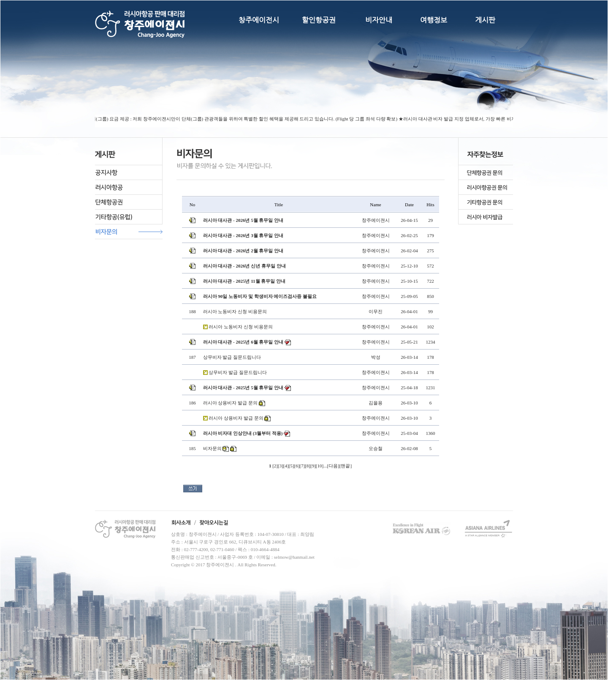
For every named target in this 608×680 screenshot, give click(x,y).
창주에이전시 (259, 20)
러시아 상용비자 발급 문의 (230, 402)
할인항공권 (319, 20)
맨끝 (345, 465)
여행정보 (433, 20)
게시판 (485, 20)
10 (319, 465)
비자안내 (378, 20)
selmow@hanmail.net (294, 557)
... (325, 465)
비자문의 (212, 448)
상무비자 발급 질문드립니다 (232, 357)
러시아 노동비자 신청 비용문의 (235, 311)
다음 (333, 465)
